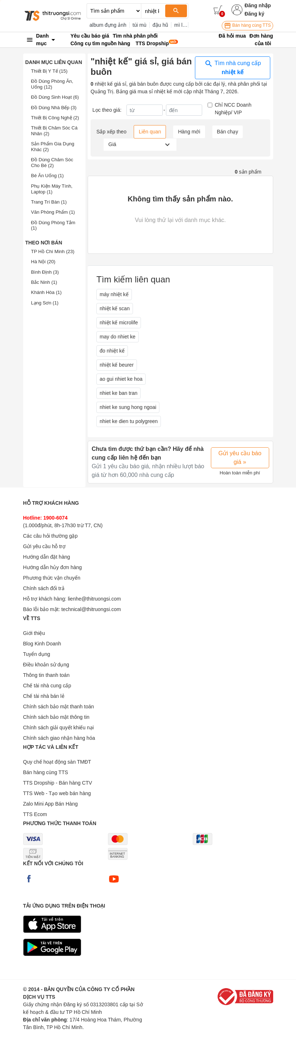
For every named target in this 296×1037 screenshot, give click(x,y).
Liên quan (150, 132)
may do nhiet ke (118, 337)
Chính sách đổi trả (43, 588)
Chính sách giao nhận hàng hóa (59, 738)
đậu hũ (160, 25)
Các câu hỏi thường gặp (50, 536)
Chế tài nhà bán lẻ (43, 696)
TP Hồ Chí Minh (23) (53, 251)
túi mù (139, 25)
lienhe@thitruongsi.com (94, 599)
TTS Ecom (35, 814)
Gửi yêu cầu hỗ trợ (44, 546)
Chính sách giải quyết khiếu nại (58, 727)
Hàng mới (189, 132)
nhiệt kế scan (115, 308)
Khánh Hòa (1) (46, 292)
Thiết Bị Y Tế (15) (49, 71)
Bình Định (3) (45, 272)
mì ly (179, 25)
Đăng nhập (258, 5)
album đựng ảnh (107, 25)
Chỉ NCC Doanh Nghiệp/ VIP (233, 108)
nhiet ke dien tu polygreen (129, 421)
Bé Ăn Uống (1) (47, 175)
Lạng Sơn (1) (45, 303)
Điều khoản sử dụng (46, 664)
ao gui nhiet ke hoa (121, 379)
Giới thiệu (34, 633)
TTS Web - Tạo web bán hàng (57, 793)
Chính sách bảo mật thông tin (56, 717)
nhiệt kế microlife (119, 322)
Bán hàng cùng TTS (247, 25)
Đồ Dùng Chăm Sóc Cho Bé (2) (52, 162)
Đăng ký (254, 14)
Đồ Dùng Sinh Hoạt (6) (55, 97)
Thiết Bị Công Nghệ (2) (55, 117)
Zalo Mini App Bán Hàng (50, 804)
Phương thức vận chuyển (51, 578)
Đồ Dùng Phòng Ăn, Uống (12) (52, 84)
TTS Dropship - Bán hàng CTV (57, 783)
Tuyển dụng (36, 654)
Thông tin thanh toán (46, 675)
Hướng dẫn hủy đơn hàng (52, 567)
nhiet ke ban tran (118, 393)
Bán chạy (227, 132)
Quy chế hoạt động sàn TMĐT (57, 762)
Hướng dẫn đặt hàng (46, 557)
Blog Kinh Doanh (42, 643)
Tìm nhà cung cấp (232, 67)
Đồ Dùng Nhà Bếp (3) (54, 107)
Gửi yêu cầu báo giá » (240, 457)
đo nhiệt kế (112, 351)
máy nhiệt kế (114, 294)
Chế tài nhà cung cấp (47, 685)
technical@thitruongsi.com (91, 609)
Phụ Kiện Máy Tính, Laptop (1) (51, 189)
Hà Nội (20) (43, 261)
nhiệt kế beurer (117, 365)
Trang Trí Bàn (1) (49, 202)
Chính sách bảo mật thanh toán (58, 706)
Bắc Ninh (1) (44, 282)
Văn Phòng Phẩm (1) (53, 212)
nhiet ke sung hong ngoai (128, 407)
